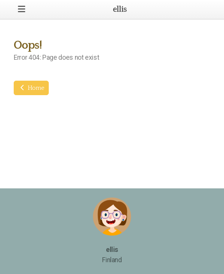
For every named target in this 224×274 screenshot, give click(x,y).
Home (31, 87)
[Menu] (21, 9)
